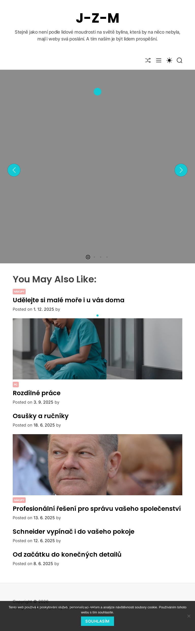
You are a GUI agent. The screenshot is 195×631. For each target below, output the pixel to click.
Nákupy (19, 291)
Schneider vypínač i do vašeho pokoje (73, 531)
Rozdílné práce (36, 393)
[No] (188, 616)
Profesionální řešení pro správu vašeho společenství (97, 508)
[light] (169, 60)
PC (16, 384)
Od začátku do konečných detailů (67, 554)
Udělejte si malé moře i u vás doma (68, 300)
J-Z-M (97, 18)
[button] (14, 170)
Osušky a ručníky (41, 415)
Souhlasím (97, 621)
